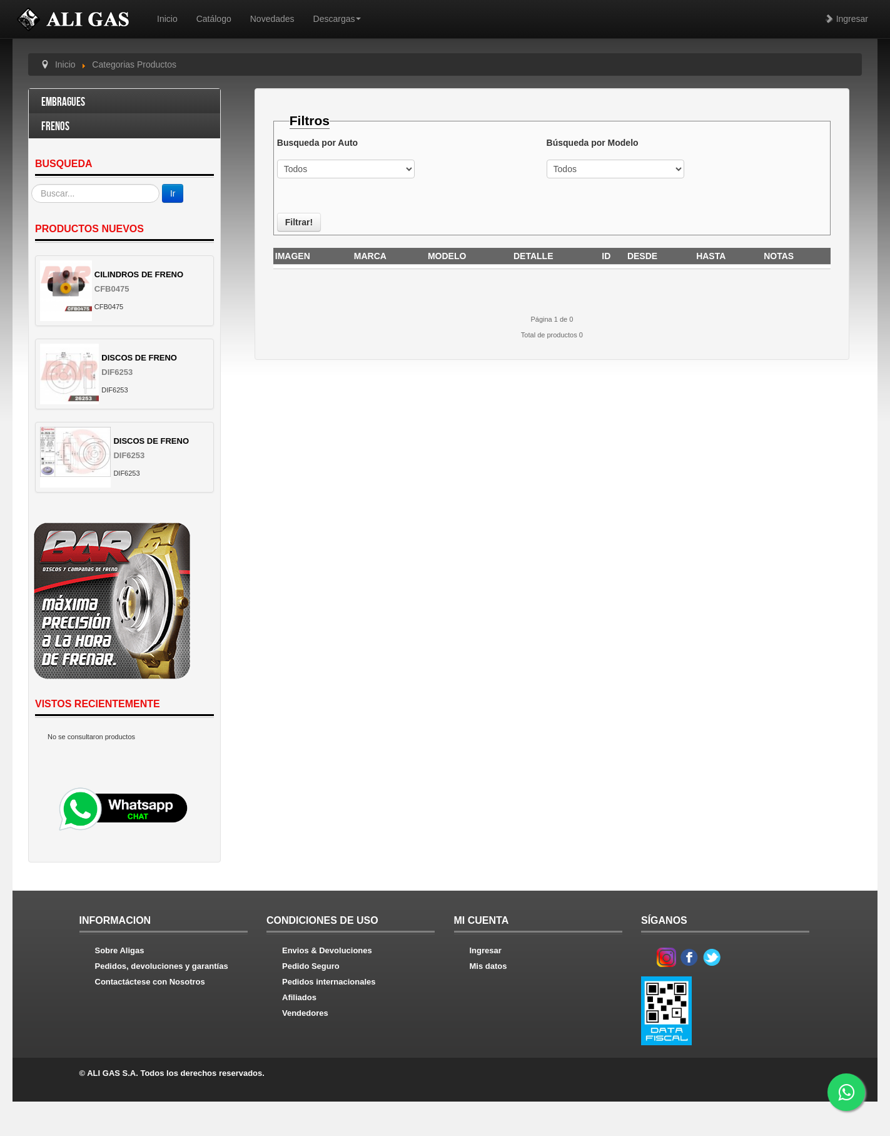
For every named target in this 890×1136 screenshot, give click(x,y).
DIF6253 (117, 372)
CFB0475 (111, 289)
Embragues (63, 102)
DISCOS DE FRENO (139, 357)
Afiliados (299, 997)
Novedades (272, 19)
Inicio (167, 19)
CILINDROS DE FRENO (138, 274)
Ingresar (846, 19)
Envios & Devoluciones (327, 950)
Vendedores (305, 1013)
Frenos (55, 127)
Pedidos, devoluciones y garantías (161, 966)
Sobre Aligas (119, 950)
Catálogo (213, 19)
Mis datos (488, 966)
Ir (173, 193)
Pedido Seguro (311, 966)
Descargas (337, 19)
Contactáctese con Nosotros (150, 981)
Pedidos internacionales (329, 981)
